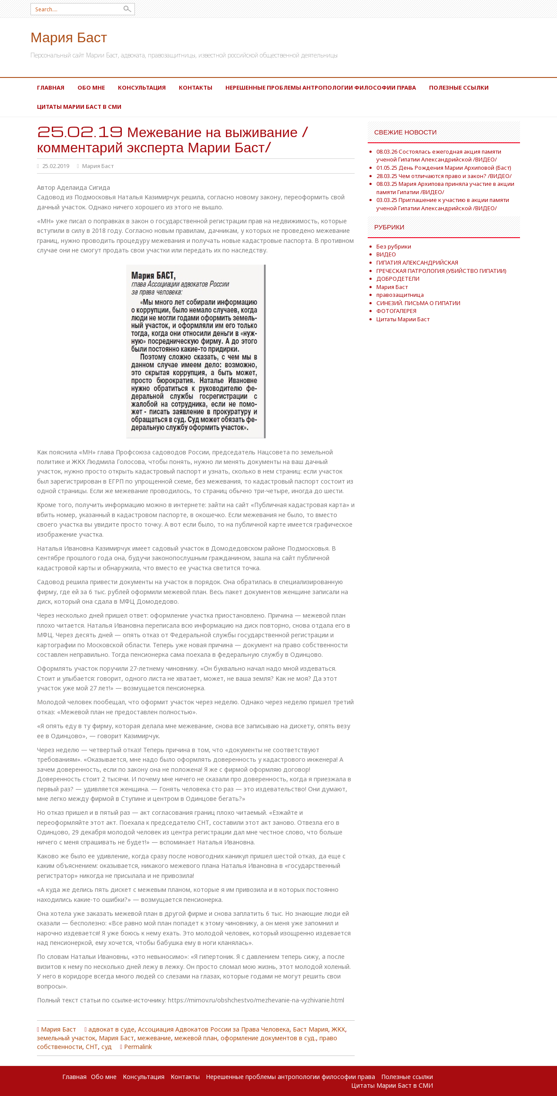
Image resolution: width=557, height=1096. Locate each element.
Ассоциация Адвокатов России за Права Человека (213, 1029)
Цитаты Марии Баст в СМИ (79, 107)
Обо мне (91, 87)
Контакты (195, 87)
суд (106, 1046)
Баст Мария (310, 1029)
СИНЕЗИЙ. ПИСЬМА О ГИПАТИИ (418, 303)
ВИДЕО (386, 254)
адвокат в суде (111, 1029)
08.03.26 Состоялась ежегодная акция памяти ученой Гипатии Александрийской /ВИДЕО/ (438, 156)
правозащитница (400, 295)
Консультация (142, 87)
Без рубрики (393, 246)
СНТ (92, 1046)
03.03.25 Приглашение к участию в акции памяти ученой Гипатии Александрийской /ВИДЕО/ (442, 204)
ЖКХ (338, 1029)
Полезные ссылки (459, 87)
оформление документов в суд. (268, 1038)
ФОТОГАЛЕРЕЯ (396, 311)
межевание (154, 1038)
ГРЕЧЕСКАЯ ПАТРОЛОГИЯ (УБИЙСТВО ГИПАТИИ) (441, 271)
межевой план (195, 1038)
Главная (50, 87)
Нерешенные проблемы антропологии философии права (320, 87)
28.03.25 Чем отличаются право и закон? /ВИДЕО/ (444, 176)
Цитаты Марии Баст (402, 319)
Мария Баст (68, 36)
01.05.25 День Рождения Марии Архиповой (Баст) (443, 167)
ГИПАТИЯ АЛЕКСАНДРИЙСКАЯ (417, 262)
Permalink (138, 1046)
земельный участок (66, 1038)
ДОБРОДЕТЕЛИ (397, 278)
